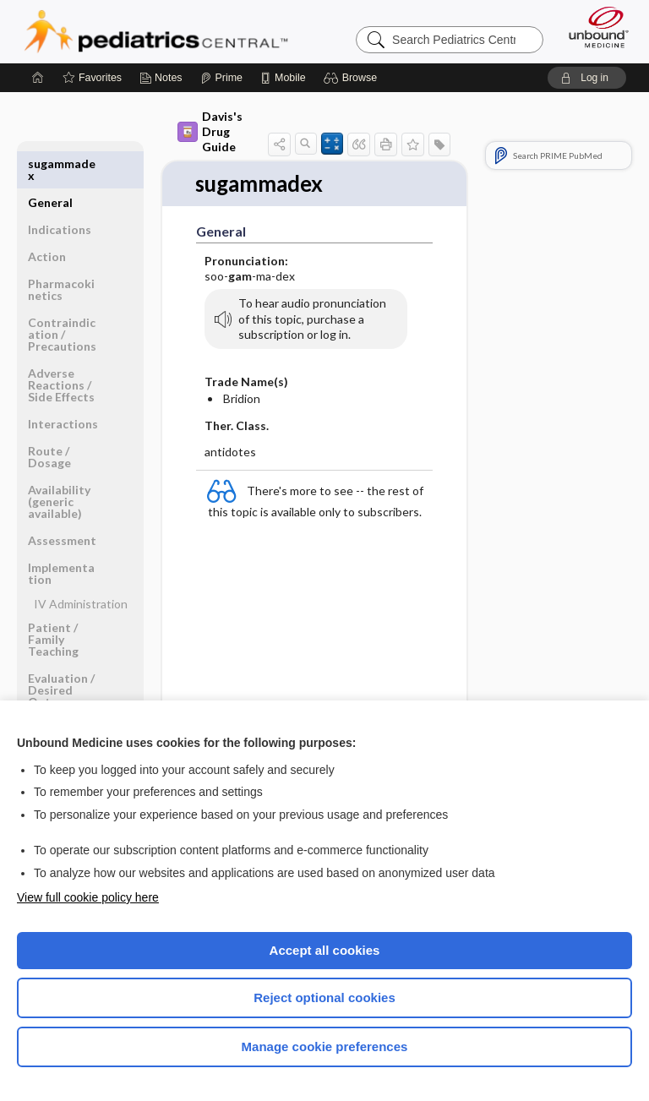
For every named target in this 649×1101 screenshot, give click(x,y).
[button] (353, 77)
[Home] (38, 77)
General (50, 163)
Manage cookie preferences (325, 1046)
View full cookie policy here (88, 897)
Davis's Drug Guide (210, 131)
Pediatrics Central (156, 31)
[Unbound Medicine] (593, 27)
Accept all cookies (325, 950)
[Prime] (221, 77)
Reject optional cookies (324, 997)
